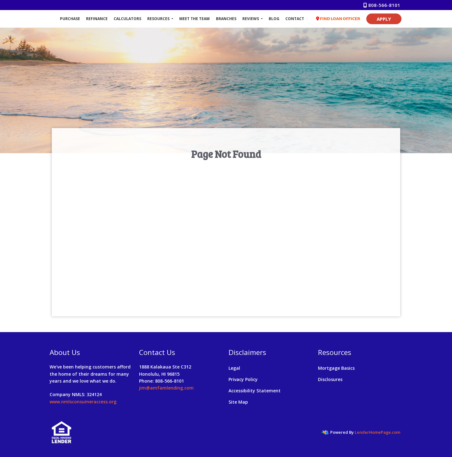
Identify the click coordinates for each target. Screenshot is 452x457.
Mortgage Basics (336, 368)
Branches (226, 18)
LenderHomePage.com (377, 432)
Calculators (127, 18)
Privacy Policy (243, 379)
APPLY (384, 19)
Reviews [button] (251, 18)
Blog (274, 18)
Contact (294, 18)
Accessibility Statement (255, 391)
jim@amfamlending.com (166, 388)
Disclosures (330, 379)
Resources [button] (158, 18)
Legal (234, 368)
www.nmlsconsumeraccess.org (83, 402)
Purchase (70, 18)
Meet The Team (194, 18)
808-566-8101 (381, 5)
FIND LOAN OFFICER (338, 18)
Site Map (238, 402)
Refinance (97, 18)
